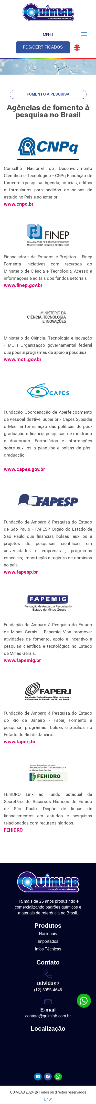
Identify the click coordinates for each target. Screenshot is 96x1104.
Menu (48, 34)
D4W (48, 1099)
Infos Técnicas (48, 949)
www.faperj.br (20, 741)
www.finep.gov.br (23, 285)
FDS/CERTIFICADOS (43, 47)
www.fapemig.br (22, 660)
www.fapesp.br (21, 572)
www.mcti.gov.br (22, 359)
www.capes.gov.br (24, 469)
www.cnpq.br (19, 204)
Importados (48, 941)
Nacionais (48, 934)
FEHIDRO (13, 830)
